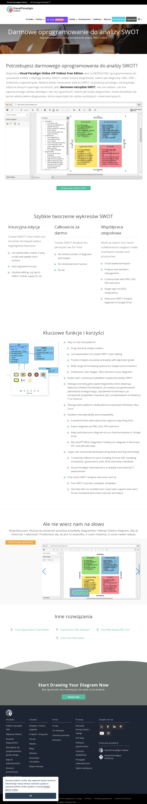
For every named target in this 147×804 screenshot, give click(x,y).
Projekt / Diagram (38, 734)
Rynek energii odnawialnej (20, 542)
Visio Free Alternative (72, 638)
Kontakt (56, 740)
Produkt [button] (30, 19)
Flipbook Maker (14, 734)
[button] (40, 19)
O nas (55, 725)
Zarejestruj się (118, 19)
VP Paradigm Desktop (40, 2)
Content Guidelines (123, 798)
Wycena (107, 19)
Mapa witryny (36, 766)
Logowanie (131, 19)
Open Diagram (80, 592)
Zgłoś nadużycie (84, 768)
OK (30, 796)
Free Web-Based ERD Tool (115, 629)
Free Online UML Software (75, 629)
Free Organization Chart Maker (32, 629)
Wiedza (33, 753)
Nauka (32, 743)
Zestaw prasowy (60, 735)
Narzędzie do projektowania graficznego (13, 751)
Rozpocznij (73, 697)
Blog (31, 748)
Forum (32, 739)
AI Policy (80, 738)
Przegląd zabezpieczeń (66, 802)
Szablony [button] (97, 19)
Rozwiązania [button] (85, 19)
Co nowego (58, 730)
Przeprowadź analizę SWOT (73, 188)
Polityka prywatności (103, 798)
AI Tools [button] (56, 19)
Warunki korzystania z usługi (83, 729)
